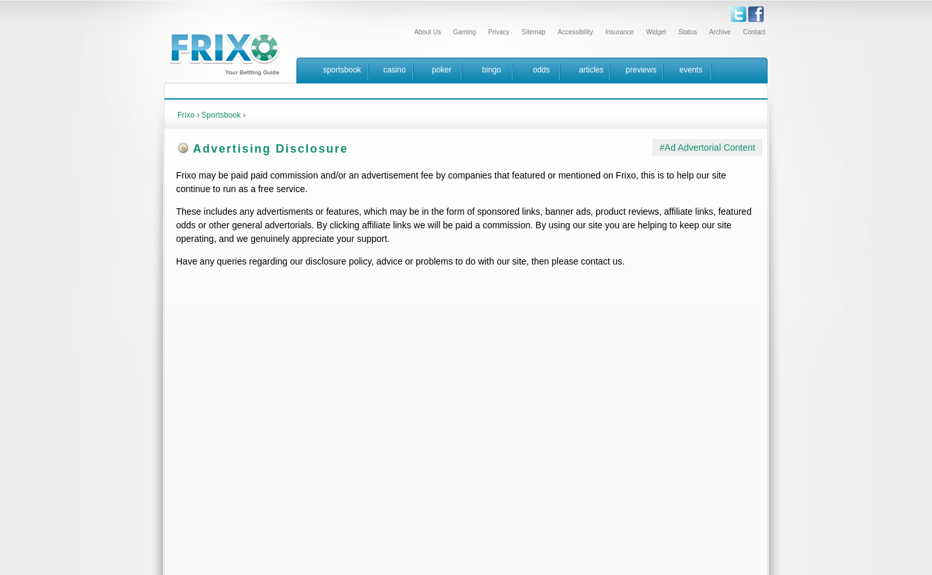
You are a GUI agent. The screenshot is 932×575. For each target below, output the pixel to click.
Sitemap (534, 32)
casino (394, 69)
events (691, 69)
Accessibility (575, 32)
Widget (656, 32)
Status (687, 32)
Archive (720, 32)
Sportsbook (221, 115)
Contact (754, 32)
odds (541, 69)
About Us (427, 32)
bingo (491, 69)
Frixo (186, 115)
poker (441, 69)
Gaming (464, 32)
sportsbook (342, 69)
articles (591, 69)
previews (641, 69)
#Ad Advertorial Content (707, 147)
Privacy (498, 32)
